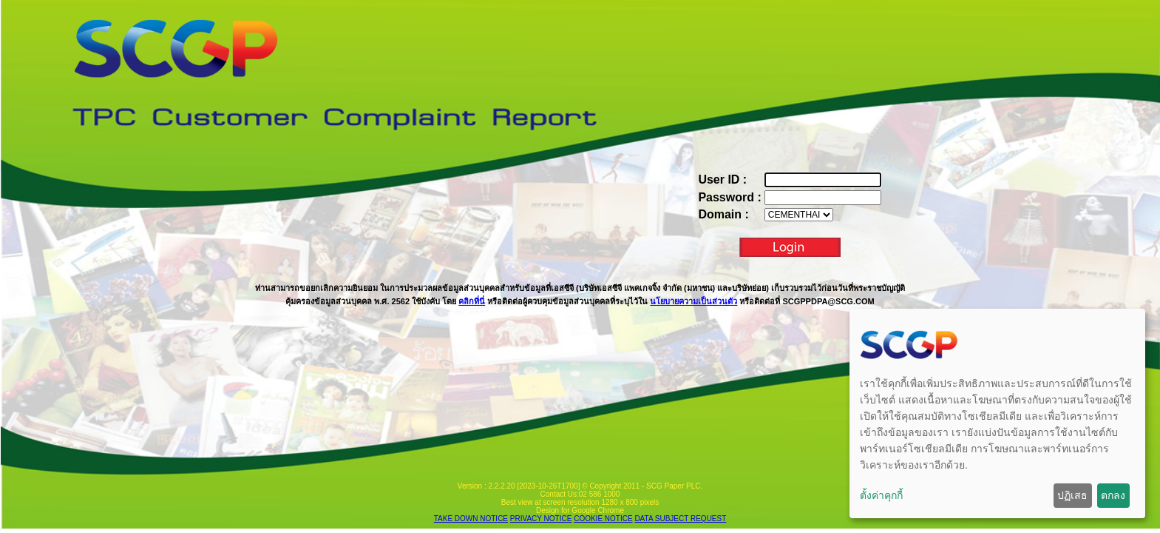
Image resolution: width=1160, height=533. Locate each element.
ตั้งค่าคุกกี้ (881, 495)
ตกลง (1113, 495)
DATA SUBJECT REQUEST (680, 518)
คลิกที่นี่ (471, 301)
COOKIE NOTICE (603, 518)
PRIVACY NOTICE (541, 518)
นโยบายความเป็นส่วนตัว (693, 301)
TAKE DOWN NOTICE (471, 518)
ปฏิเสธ (1072, 495)
